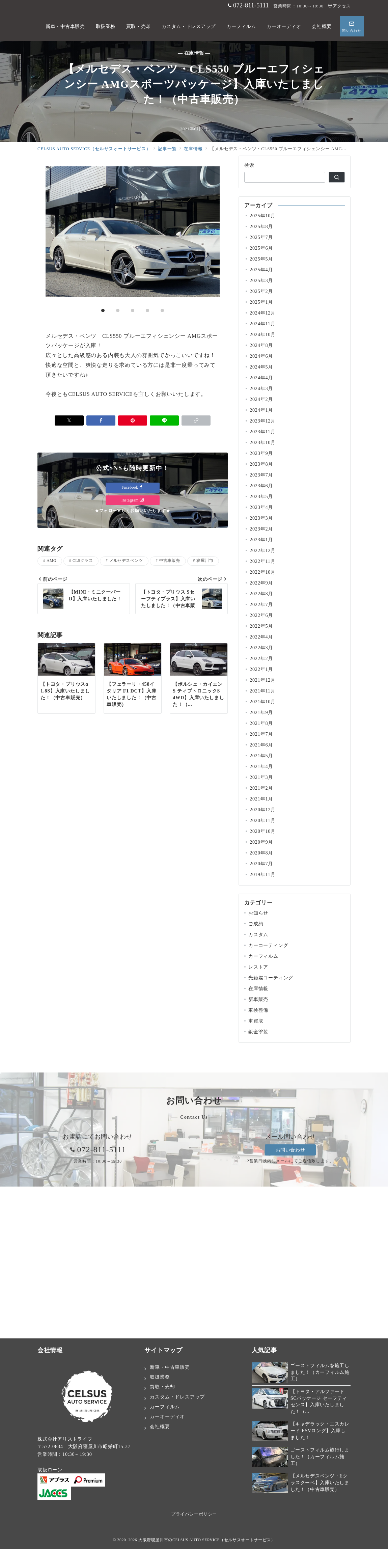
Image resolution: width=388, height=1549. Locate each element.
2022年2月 (261, 658)
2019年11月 (263, 874)
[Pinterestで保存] (132, 420)
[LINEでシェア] (164, 420)
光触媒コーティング (270, 977)
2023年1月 (261, 539)
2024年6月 (261, 356)
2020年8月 (261, 852)
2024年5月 (261, 367)
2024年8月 (261, 345)
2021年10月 (263, 701)
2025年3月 (261, 280)
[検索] (337, 177)
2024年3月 (261, 388)
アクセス (339, 6)
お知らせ (258, 913)
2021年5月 (261, 755)
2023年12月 (263, 421)
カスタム (258, 934)
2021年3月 (261, 777)
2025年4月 (261, 269)
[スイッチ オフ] (351, 26)
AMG (51, 561)
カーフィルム (263, 956)
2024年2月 (261, 399)
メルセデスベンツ (126, 561)
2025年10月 (263, 215)
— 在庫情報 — (194, 53)
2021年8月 (261, 723)
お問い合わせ (290, 1149)
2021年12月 (263, 680)
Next (212, 231)
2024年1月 (261, 410)
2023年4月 (261, 507)
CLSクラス (83, 561)
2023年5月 (261, 496)
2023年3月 (261, 518)
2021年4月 (261, 766)
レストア (258, 967)
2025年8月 (261, 226)
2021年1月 (261, 798)
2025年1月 (261, 302)
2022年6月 (261, 615)
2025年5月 (261, 259)
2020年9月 (261, 842)
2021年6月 (261, 745)
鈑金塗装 (258, 1031)
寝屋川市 (204, 561)
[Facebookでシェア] (100, 420)
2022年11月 (263, 561)
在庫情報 (258, 988)
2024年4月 (261, 377)
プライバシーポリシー (194, 1514)
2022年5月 (261, 626)
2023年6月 (261, 485)
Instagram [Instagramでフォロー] (132, 500)
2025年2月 (261, 291)
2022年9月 (261, 583)
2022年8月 (261, 593)
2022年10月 (263, 572)
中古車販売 (169, 561)
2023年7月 (261, 475)
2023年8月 (261, 464)
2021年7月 (261, 734)
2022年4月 (261, 637)
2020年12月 (263, 809)
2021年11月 (263, 691)
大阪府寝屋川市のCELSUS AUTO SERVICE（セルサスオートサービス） (206, 1540)
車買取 (255, 1021)
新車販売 (258, 999)
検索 (249, 165)
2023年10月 (263, 442)
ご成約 (255, 923)
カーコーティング (268, 945)
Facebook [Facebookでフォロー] (133, 487)
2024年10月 (263, 334)
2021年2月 (261, 788)
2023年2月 (261, 529)
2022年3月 (261, 647)
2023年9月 (261, 453)
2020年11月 (263, 820)
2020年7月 (261, 863)
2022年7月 (261, 604)
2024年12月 (263, 313)
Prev (53, 231)
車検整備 (258, 1010)
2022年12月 (263, 550)
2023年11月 (263, 431)
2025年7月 (261, 237)
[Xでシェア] (69, 420)
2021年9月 (261, 712)
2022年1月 (261, 669)
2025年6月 (261, 248)
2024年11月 (263, 323)
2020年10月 (263, 831)
